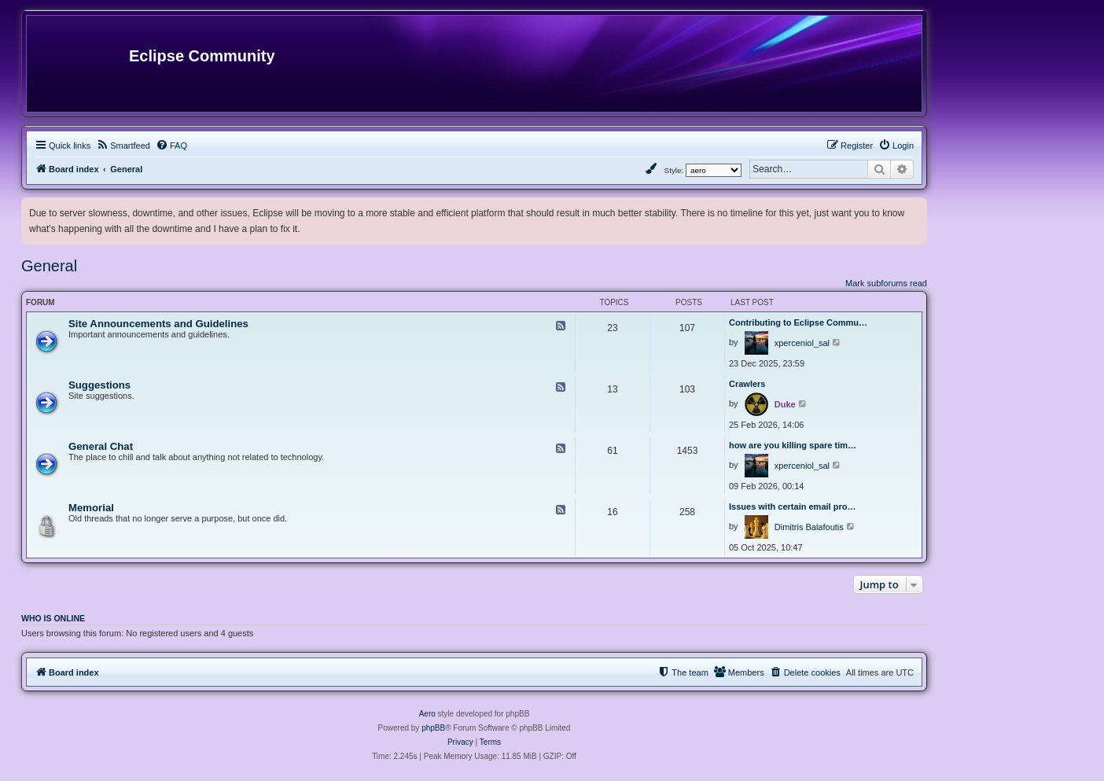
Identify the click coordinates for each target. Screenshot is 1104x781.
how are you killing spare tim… (792, 445)
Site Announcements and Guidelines (158, 324)
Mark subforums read (886, 283)
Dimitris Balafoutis (809, 527)
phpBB (433, 728)
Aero (427, 713)
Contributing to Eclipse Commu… (798, 322)
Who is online (53, 618)
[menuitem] (123, 145)
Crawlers (747, 384)
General (49, 265)
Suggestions (99, 385)
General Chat (100, 446)
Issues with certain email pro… (792, 506)
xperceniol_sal (802, 343)
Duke (785, 404)
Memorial (91, 508)
